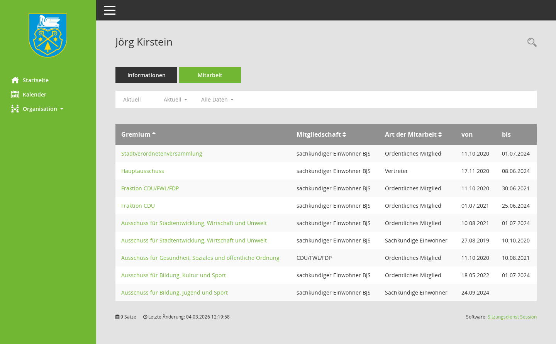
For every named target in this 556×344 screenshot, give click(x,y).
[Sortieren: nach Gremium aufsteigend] (154, 134)
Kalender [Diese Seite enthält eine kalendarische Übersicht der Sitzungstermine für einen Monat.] (29, 94)
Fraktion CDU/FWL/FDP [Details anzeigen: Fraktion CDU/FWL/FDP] (150, 188)
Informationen (147, 75)
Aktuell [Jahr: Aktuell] (132, 99)
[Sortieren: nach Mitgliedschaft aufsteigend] (344, 134)
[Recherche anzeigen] (530, 42)
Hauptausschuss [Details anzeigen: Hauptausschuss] (143, 171)
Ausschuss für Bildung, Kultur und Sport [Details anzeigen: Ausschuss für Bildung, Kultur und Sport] (174, 275)
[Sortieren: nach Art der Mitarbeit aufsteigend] (440, 134)
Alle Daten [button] (217, 99)
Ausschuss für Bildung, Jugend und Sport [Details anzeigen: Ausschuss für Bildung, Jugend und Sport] (175, 292)
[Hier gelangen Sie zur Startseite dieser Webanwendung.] (48, 36)
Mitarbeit (210, 75)
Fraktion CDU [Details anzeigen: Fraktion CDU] (138, 205)
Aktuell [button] (176, 99)
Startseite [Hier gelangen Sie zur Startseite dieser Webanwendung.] (30, 80)
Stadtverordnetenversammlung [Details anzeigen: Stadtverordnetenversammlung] (162, 153)
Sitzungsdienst (512, 316)
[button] (48, 109)
